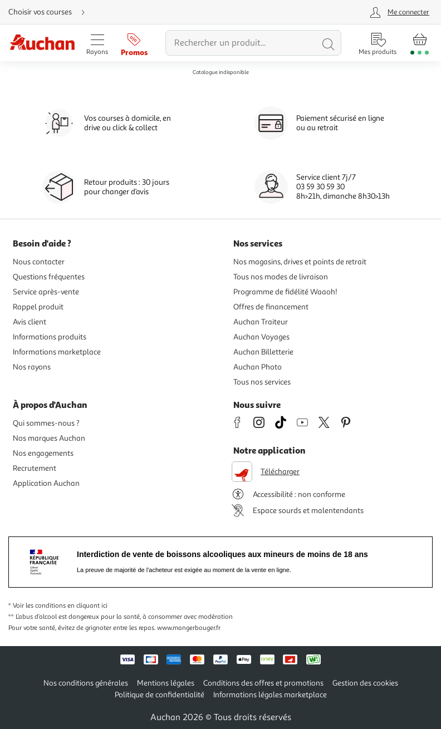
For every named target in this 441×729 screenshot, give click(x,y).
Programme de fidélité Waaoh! (285, 292)
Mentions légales (165, 683)
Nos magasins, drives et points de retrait (299, 262)
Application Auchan (46, 483)
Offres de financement (270, 307)
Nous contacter (39, 262)
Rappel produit (38, 307)
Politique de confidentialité (159, 695)
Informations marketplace (57, 352)
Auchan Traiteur (260, 322)
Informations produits (49, 337)
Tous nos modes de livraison (280, 277)
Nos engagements (43, 453)
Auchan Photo (257, 367)
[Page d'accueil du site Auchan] (42, 43)
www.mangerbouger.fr (188, 628)
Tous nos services (262, 382)
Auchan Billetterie (263, 352)
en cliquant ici (87, 606)
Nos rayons (32, 367)
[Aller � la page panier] (419, 43)
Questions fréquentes (49, 277)
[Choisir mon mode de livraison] (51, 12)
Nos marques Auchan (49, 438)
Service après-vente (46, 292)
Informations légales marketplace (270, 695)
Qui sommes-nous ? (46, 423)
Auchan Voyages (261, 337)
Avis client (29, 322)
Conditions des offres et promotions (263, 683)
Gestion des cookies (365, 683)
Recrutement (34, 468)
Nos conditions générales (85, 683)
